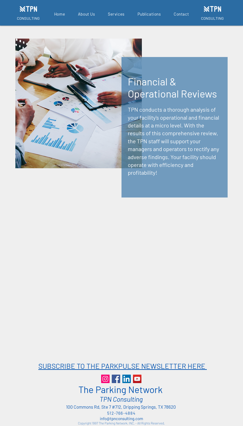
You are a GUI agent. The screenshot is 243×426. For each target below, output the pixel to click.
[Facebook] (116, 379)
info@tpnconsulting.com (121, 418)
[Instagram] (105, 379)
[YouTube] (137, 379)
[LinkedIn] (126, 379)
